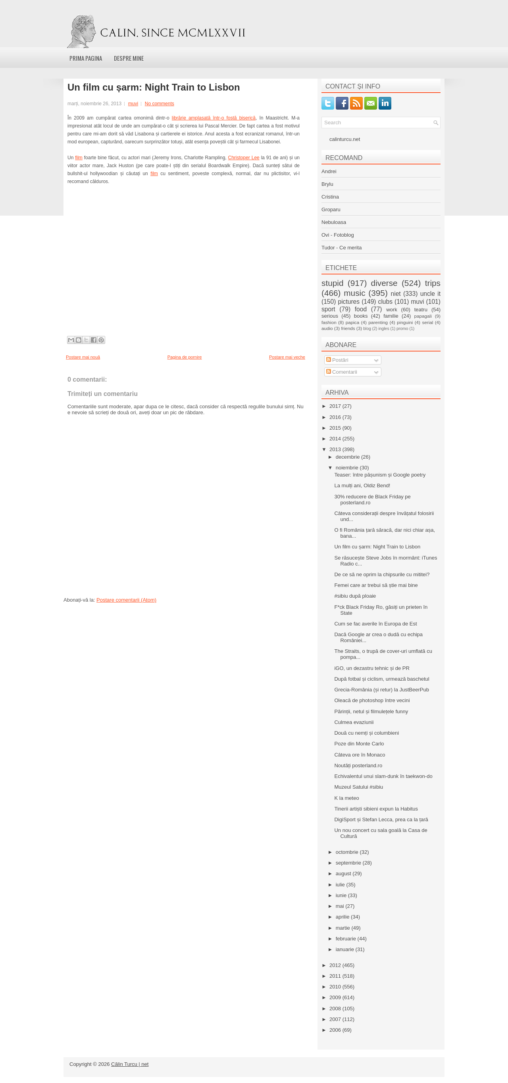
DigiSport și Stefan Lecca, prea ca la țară (381, 819)
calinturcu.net (344, 139)
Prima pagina (85, 58)
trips (433, 283)
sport (328, 309)
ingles (383, 328)
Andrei (329, 171)
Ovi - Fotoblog (337, 235)
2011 (336, 976)
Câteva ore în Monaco (359, 755)
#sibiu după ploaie (355, 596)
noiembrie (348, 468)
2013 (336, 449)
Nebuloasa (333, 222)
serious (329, 316)
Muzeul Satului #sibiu (358, 787)
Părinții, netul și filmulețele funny (371, 711)
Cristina (330, 197)
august (344, 873)
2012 (336, 965)
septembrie (349, 863)
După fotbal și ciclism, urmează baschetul (381, 679)
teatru (420, 310)
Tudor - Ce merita (341, 248)
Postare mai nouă (83, 357)
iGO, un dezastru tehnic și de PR (371, 668)
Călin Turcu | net (129, 1064)
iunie (342, 895)
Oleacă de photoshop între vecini (372, 700)
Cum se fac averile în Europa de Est (375, 624)
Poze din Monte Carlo (359, 744)
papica (352, 322)
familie (390, 316)
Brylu (327, 184)
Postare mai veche (287, 357)
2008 (336, 1009)
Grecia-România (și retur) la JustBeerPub (381, 690)
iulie (341, 885)
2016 (336, 417)
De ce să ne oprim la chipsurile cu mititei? (381, 574)
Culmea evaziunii (353, 722)
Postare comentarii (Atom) (126, 600)
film (79, 157)
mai (341, 906)
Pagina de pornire (184, 357)
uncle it (430, 293)
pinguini (405, 322)
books (361, 316)
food (361, 309)
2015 (336, 428)
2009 (336, 997)
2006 (336, 1030)
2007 (336, 1019)
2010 (336, 987)
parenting (378, 322)
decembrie (348, 457)
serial (427, 322)
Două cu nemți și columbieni (366, 733)
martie (344, 928)
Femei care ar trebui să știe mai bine (376, 585)
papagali (423, 316)
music (354, 292)
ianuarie (346, 949)
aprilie (343, 917)
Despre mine (129, 58)
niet (396, 293)
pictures (349, 301)
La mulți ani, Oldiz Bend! (362, 485)
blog (367, 328)
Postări (337, 360)
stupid (332, 283)
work (391, 310)
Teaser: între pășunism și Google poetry (379, 475)
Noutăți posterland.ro (358, 765)
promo (402, 328)
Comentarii (341, 372)
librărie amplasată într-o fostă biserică (214, 118)
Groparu (331, 209)
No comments (159, 103)
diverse (384, 283)
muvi (133, 103)
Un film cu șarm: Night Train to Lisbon (153, 87)
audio (327, 328)
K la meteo (346, 798)
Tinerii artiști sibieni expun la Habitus (376, 809)
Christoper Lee (244, 157)
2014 (336, 439)
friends (348, 328)
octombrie (348, 852)
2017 (336, 406)
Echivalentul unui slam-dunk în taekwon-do (383, 776)
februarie (347, 939)
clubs (385, 301)
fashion (329, 322)
